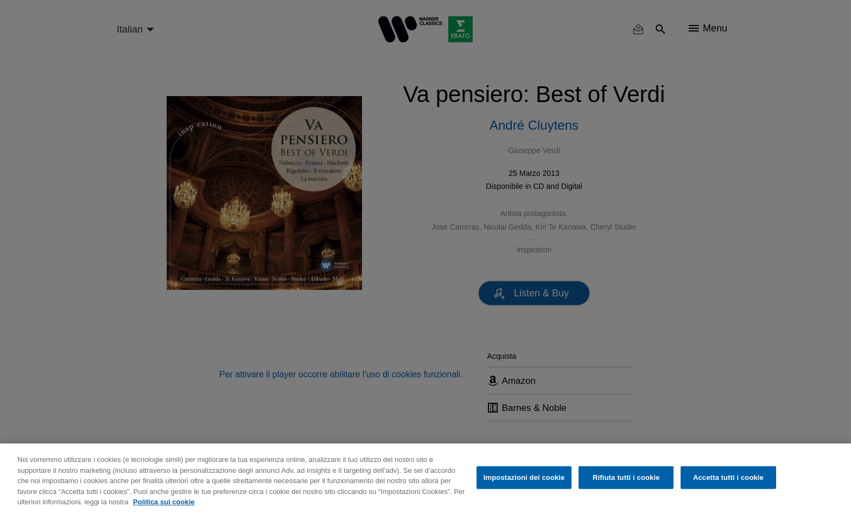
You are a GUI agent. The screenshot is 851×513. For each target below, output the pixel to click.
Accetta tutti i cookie (728, 477)
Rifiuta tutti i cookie (626, 477)
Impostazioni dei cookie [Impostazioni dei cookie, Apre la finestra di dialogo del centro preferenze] (524, 477)
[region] (425, 478)
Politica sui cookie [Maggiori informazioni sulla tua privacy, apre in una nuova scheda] (163, 502)
